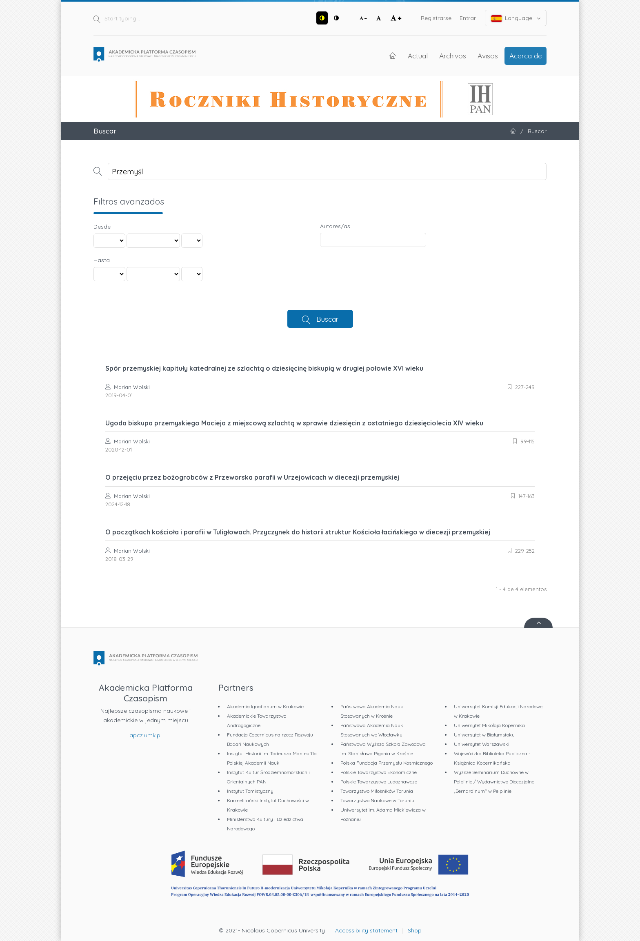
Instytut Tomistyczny (250, 791)
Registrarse (436, 18)
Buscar (327, 318)
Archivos (452, 55)
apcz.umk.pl (145, 735)
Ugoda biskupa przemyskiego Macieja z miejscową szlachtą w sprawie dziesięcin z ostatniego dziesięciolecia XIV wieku (294, 423)
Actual (418, 55)
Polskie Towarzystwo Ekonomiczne (378, 772)
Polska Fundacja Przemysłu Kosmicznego (386, 763)
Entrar (468, 18)
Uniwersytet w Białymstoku (484, 735)
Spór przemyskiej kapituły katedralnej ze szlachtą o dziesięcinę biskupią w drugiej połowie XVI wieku (264, 368)
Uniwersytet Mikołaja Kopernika (489, 725)
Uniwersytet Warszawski (481, 744)
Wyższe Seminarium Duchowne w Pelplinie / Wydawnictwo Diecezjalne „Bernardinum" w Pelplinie (494, 781)
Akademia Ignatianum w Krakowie (265, 706)
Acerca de (525, 55)
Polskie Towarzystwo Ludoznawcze (378, 782)
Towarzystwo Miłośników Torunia (376, 791)
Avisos (488, 55)
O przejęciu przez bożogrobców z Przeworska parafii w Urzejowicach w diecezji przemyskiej (252, 477)
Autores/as (335, 226)
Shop (415, 930)
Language (516, 18)
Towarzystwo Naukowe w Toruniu (377, 800)
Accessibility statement (366, 930)
